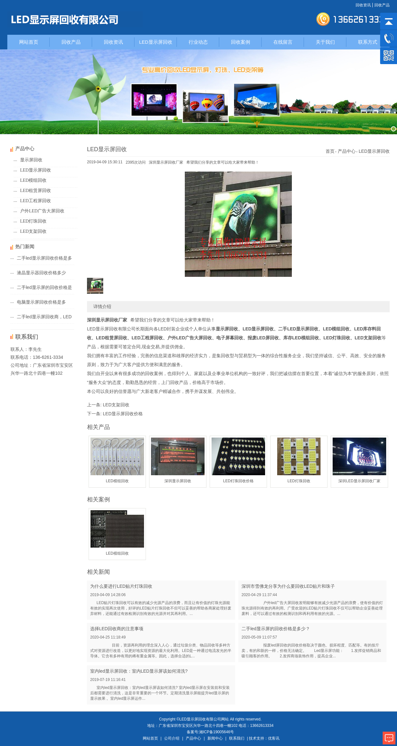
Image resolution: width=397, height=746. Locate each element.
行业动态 (198, 42)
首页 (330, 151)
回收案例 (240, 42)
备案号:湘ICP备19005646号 (210, 732)
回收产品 (382, 5)
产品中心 (347, 151)
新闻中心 (215, 738)
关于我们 (325, 42)
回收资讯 (363, 5)
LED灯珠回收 (33, 221)
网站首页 (28, 42)
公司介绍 (171, 738)
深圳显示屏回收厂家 (166, 162)
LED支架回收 (33, 231)
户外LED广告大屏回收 (42, 211)
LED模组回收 (33, 180)
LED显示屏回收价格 (123, 413)
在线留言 (282, 42)
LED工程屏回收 (35, 200)
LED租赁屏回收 (35, 190)
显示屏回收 (31, 160)
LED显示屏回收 (155, 42)
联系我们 (236, 738)
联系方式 (367, 42)
